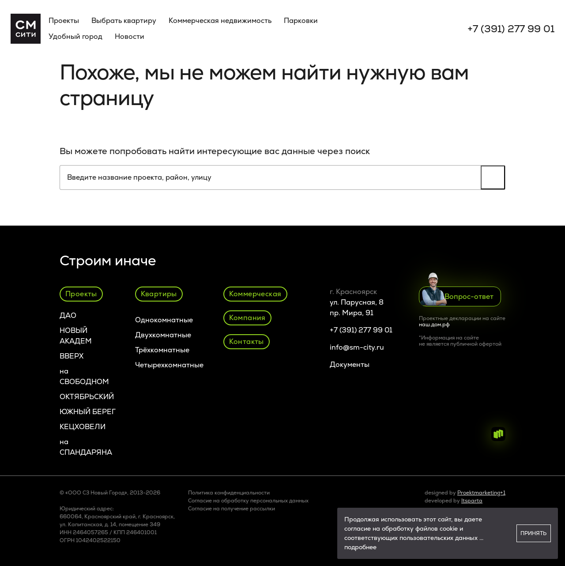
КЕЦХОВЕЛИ (82, 426)
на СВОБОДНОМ (84, 376)
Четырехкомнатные (169, 365)
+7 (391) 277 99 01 (510, 29)
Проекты (64, 20)
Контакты (246, 341)
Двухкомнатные (163, 335)
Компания (247, 317)
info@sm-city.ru (357, 347)
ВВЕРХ (71, 356)
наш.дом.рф (434, 324)
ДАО (68, 315)
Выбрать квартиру (123, 20)
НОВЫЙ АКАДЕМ (76, 336)
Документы (349, 364)
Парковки (301, 20)
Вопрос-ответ (456, 296)
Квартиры (159, 293)
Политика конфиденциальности (229, 492)
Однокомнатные (164, 320)
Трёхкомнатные (162, 350)
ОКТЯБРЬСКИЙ (87, 396)
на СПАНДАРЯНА (86, 447)
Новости (129, 36)
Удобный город (75, 36)
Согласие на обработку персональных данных (248, 500)
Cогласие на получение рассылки (231, 508)
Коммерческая (255, 293)
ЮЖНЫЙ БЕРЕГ (88, 411)
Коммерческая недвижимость (220, 20)
